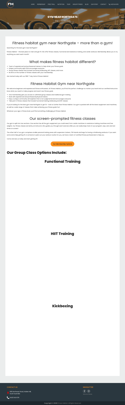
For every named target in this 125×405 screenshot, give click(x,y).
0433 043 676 (114, 4)
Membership (41, 4)
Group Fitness (78, 4)
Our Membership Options (62, 144)
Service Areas (65, 21)
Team (68, 4)
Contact (103, 4)
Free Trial (51, 4)
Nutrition (61, 4)
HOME (57, 21)
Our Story (94, 4)
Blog (86, 4)
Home (33, 4)
